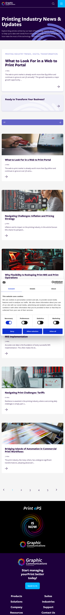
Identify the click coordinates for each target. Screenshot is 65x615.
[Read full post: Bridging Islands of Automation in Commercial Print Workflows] (32, 468)
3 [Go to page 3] (30, 489)
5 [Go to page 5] (47, 489)
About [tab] (53, 289)
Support (48, 607)
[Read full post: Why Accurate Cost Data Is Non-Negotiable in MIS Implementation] (32, 353)
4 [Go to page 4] (38, 489)
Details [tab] (32, 289)
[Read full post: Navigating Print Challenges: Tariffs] (32, 409)
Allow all (53, 331)
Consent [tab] (11, 289)
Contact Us (48, 612)
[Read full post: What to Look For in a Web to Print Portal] (32, 176)
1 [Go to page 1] (12, 489)
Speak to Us (32, 586)
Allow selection (32, 331)
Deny (12, 331)
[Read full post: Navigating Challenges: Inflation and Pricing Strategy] (32, 235)
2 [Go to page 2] (21, 489)
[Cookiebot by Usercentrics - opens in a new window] (53, 282)
